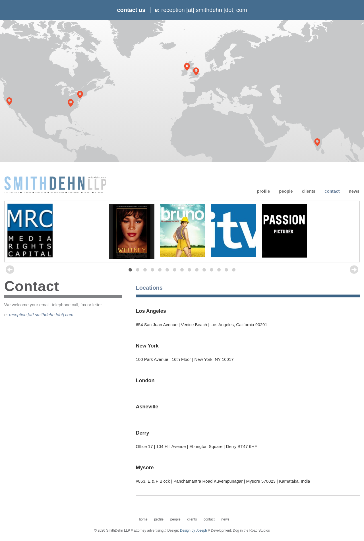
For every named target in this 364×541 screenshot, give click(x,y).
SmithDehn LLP (55, 184)
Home (143, 519)
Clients (309, 191)
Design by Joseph (193, 530)
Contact (332, 191)
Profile (263, 191)
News (354, 191)
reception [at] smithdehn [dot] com (41, 314)
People (286, 191)
